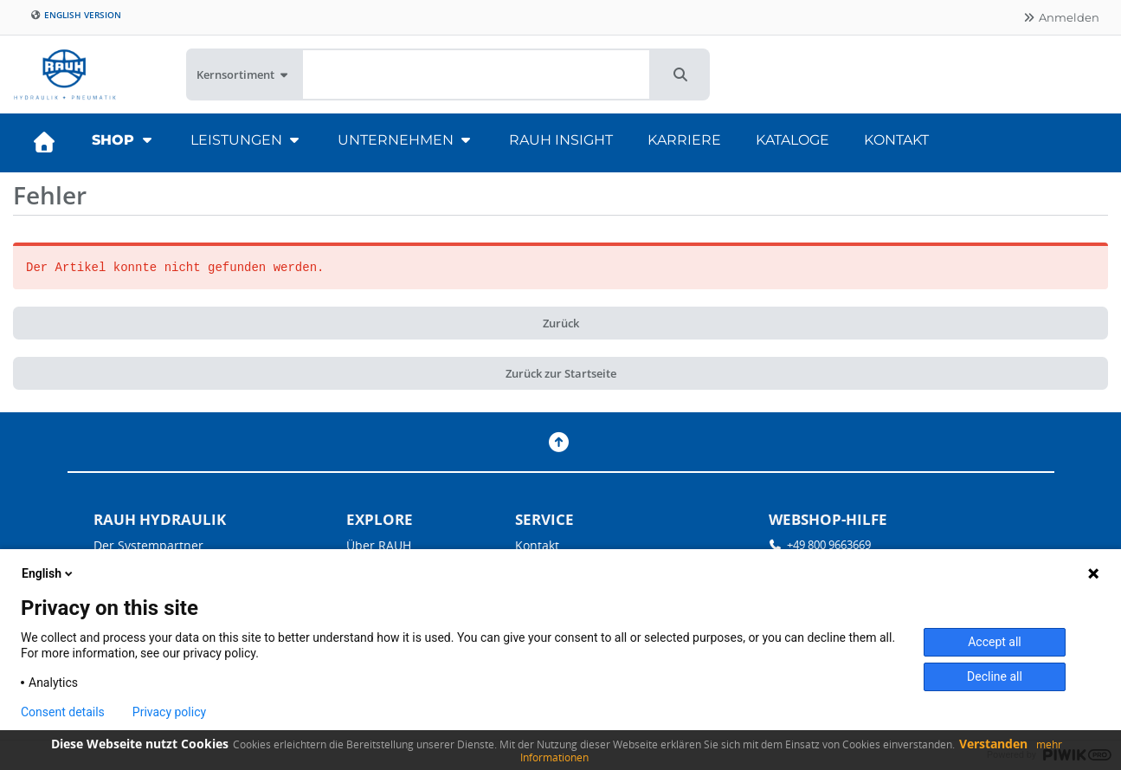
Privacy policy (169, 712)
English (48, 573)
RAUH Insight (561, 140)
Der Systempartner (148, 545)
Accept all (994, 642)
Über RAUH (378, 545)
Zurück (561, 323)
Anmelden (1060, 17)
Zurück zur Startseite (561, 373)
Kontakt (896, 140)
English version (75, 15)
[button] (680, 74)
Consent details (63, 712)
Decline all (994, 676)
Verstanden (993, 743)
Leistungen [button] (246, 140)
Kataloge (792, 140)
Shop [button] (124, 140)
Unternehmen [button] (406, 140)
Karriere (684, 140)
